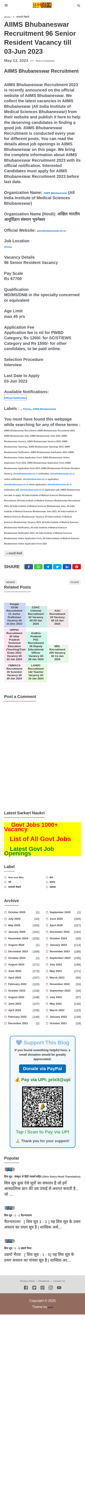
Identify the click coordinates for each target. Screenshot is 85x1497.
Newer (15, 598)
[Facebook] (28, 579)
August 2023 (21, 1021)
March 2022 (62, 1067)
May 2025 (21, 982)
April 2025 (62, 982)
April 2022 (21, 1067)
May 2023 (62, 1028)
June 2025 (62, 975)
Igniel (50, 1435)
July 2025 (21, 975)
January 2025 (21, 988)
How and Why (24, 929)
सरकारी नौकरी (23, 561)
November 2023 (62, 1008)
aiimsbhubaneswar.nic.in (28, 235)
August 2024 (22, 1001)
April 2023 (21, 1034)
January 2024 (62, 1001)
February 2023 (21, 1041)
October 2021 (63, 1080)
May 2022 (62, 1060)
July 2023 (62, 1021)
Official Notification (22, 403)
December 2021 (22, 1080)
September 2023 (62, 1015)
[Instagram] (50, 1417)
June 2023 (21, 1028)
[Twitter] (39, 579)
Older (70, 598)
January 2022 (62, 1073)
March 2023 (63, 1034)
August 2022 (21, 1054)
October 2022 (21, 1047)
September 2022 (63, 1047)
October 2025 (22, 969)
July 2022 (62, 1054)
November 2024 (21, 995)
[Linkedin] (70, 579)
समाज (56, 936)
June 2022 (21, 1060)
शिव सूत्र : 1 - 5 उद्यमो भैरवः (27, 1376)
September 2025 (64, 969)
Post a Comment (51, 60)
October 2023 (22, 1015)
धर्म (13, 936)
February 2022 (21, 1073)
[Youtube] (59, 1417)
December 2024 (62, 988)
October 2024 (63, 995)
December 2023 (21, 1008)
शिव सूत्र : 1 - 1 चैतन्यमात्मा (27, 1321)
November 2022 (63, 1041)
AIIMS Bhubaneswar (56, 414)
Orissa (10, 251)
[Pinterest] (80, 579)
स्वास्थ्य (57, 942)
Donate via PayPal (42, 1125)
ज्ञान (55, 929)
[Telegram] (49, 579)
